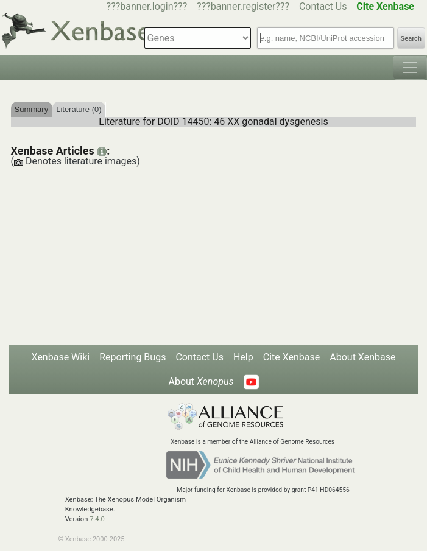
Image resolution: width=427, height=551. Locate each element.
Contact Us (323, 6)
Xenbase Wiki (61, 357)
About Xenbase (362, 357)
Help (243, 357)
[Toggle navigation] (410, 67)
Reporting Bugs (132, 357)
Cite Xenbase (291, 357)
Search (411, 39)
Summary (32, 109)
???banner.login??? (147, 6)
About (200, 381)
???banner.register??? (243, 6)
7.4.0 (97, 519)
